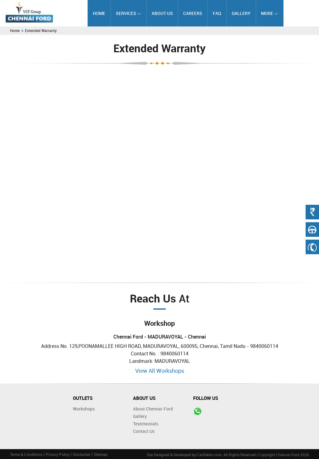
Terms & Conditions (26, 454)
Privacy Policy (57, 454)
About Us (162, 13)
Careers (192, 13)
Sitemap (100, 454)
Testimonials (145, 424)
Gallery (241, 13)
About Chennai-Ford (153, 409)
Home (99, 13)
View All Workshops (159, 370)
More (269, 13)
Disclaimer (81, 454)
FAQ (217, 13)
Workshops (84, 409)
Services (128, 13)
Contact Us (144, 431)
